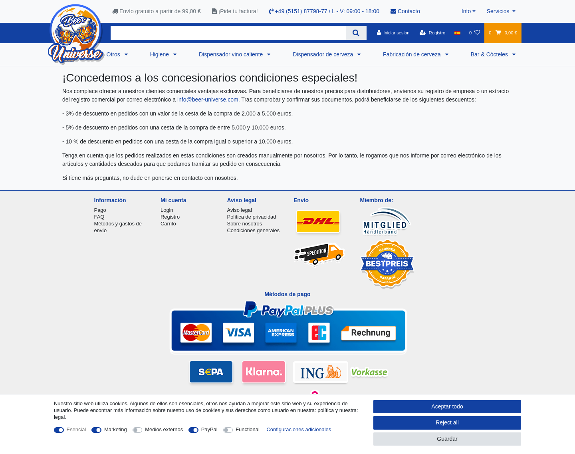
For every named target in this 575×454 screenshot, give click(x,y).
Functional (248, 429)
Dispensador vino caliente (231, 54)
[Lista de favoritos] (474, 33)
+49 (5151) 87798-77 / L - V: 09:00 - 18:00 (324, 11)
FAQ (99, 217)
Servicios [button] (499, 11)
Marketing (115, 429)
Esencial (76, 429)
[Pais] (457, 33)
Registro (170, 217)
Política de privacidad (251, 217)
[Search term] (228, 33)
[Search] (356, 33)
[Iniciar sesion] (393, 33)
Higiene (160, 54)
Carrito (168, 224)
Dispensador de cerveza (324, 54)
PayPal (209, 429)
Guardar (447, 439)
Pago (100, 210)
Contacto (405, 11)
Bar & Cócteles (490, 54)
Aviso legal (239, 210)
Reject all (447, 422)
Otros (114, 54)
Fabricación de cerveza (412, 54)
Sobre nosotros (244, 224)
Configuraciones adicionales (298, 429)
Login (167, 210)
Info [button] (466, 11)
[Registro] (432, 33)
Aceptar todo (447, 406)
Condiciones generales (253, 230)
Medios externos (164, 429)
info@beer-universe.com (207, 99)
